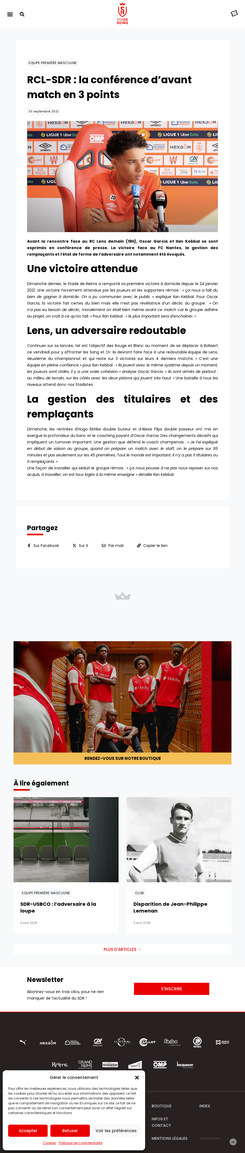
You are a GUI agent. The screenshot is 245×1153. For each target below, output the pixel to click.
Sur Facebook (46, 545)
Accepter (28, 1131)
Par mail (115, 545)
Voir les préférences (116, 1131)
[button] (137, 1077)
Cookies (49, 1143)
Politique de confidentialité (80, 1143)
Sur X (83, 545)
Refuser (70, 1131)
